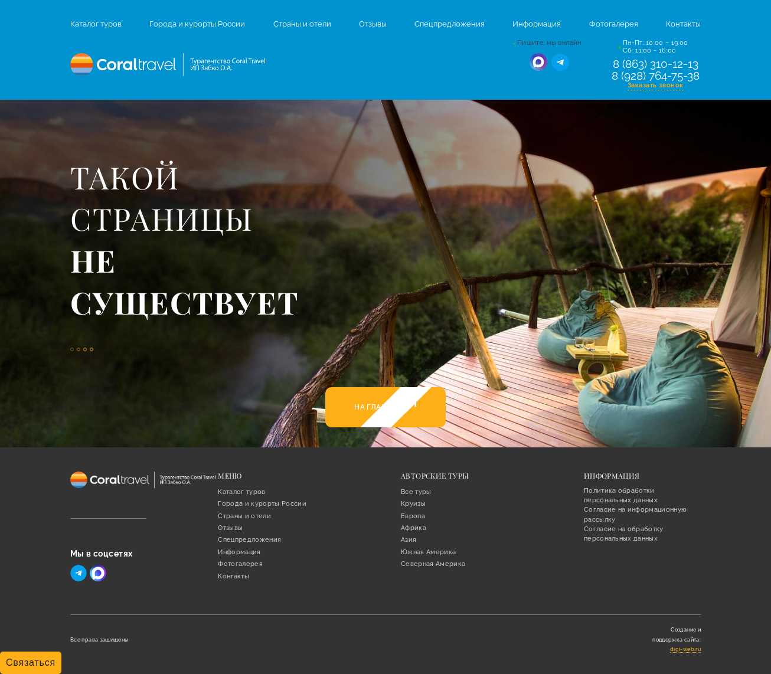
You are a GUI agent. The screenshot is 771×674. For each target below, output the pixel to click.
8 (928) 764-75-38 (656, 76)
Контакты (683, 23)
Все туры (416, 492)
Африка (413, 528)
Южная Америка (428, 552)
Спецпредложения (449, 23)
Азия (408, 540)
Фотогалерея (613, 23)
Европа (413, 516)
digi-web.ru (685, 649)
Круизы (413, 504)
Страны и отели (302, 23)
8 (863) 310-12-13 (655, 64)
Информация (536, 23)
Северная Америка (433, 564)
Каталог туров (96, 23)
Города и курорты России (197, 23)
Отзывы (373, 23)
